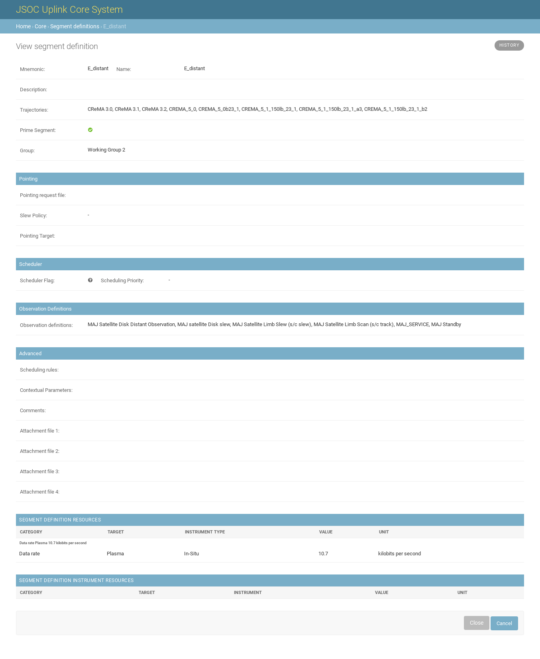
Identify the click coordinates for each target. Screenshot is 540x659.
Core (40, 26)
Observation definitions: (46, 325)
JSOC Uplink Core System (69, 9)
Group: (27, 150)
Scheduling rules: (39, 370)
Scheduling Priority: (122, 280)
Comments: (33, 410)
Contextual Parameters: (46, 390)
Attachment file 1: (39, 431)
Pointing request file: (43, 195)
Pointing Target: (37, 236)
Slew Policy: (33, 215)
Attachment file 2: (39, 451)
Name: (123, 69)
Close (476, 623)
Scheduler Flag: (37, 280)
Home (23, 26)
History (509, 45)
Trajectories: (34, 110)
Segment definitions (74, 26)
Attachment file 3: (39, 471)
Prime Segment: (38, 130)
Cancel (504, 623)
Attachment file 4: (39, 492)
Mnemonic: (32, 69)
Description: (33, 89)
